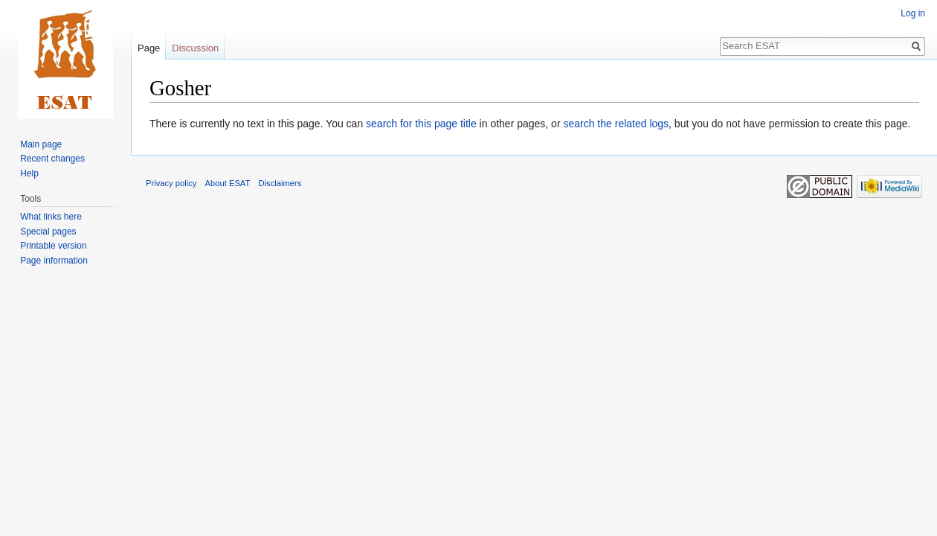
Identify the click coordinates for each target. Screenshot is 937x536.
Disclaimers (280, 183)
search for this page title (421, 124)
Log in (913, 13)
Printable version (53, 245)
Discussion (195, 48)
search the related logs (616, 124)
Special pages (48, 231)
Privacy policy (171, 183)
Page (149, 48)
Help (29, 173)
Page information (54, 260)
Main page (41, 144)
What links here (51, 216)
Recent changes (52, 158)
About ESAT (228, 183)
